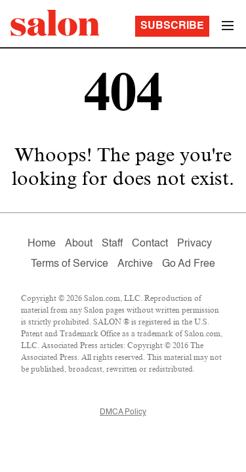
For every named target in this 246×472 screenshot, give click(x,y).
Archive (135, 264)
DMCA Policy (123, 412)
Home (42, 244)
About (78, 244)
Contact (150, 244)
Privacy (194, 244)
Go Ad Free (188, 264)
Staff (112, 244)
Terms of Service (69, 264)
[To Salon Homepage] (55, 23)
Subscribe (172, 26)
